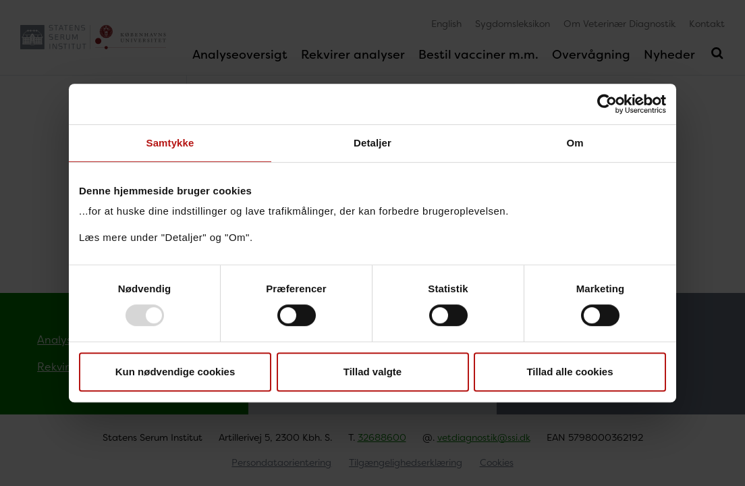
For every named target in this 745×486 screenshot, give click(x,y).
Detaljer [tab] (372, 142)
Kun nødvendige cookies (175, 371)
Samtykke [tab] (170, 142)
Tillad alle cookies (569, 371)
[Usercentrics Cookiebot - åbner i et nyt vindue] (607, 104)
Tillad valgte (372, 371)
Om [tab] (574, 142)
